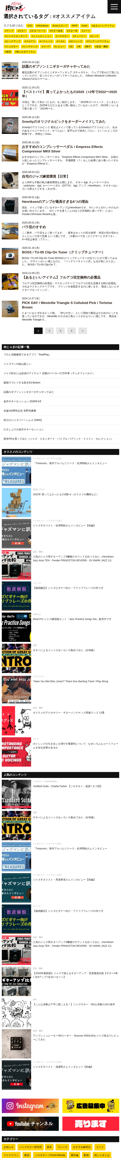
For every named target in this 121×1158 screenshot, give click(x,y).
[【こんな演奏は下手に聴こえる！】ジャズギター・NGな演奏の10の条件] (60, 1012)
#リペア (46, 46)
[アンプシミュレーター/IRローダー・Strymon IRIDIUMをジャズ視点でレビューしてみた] (60, 1043)
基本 (49, 1147)
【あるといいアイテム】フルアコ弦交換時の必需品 (61, 277)
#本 (79, 46)
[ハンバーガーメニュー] (114, 6)
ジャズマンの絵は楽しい (17, 363)
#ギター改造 (56, 31)
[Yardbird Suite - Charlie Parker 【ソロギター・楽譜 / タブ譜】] (60, 794)
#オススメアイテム (74, 16)
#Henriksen (42, 25)
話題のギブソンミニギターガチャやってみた (56, 66)
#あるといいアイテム (103, 25)
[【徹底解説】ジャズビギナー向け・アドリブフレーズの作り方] (60, 596)
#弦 (71, 46)
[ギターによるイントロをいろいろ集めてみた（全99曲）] (60, 658)
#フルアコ (30, 41)
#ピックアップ (12, 41)
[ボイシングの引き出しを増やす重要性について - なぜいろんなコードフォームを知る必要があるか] (60, 752)
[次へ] (82, 331)
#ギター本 (72, 31)
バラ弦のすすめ (34, 227)
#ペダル (61, 41)
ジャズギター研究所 (30, 1147)
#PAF (74, 25)
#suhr (85, 25)
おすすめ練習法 (82, 1147)
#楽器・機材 (101, 46)
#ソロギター (62, 36)
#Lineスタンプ (60, 25)
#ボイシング (75, 41)
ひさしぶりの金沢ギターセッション (24, 429)
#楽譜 (8, 51)
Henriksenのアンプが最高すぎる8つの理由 (55, 202)
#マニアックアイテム (97, 41)
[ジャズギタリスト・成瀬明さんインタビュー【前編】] (60, 1075)
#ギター (22, 31)
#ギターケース (37, 31)
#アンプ (9, 31)
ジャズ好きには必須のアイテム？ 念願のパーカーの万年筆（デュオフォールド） (49, 373)
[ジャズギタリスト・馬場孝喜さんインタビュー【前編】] (60, 887)
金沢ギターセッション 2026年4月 (23, 401)
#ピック (94, 36)
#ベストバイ (45, 41)
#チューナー (79, 36)
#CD (30, 25)
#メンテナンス (30, 46)
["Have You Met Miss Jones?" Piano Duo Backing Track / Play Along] (60, 689)
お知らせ (9, 1147)
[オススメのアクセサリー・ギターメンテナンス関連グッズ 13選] (60, 720)
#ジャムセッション (42, 36)
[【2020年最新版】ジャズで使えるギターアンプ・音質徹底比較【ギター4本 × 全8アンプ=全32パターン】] (60, 981)
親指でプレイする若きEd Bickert (22, 382)
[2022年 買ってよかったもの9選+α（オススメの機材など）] (60, 502)
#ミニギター (11, 46)
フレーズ (62, 1147)
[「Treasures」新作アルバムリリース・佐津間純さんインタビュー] (60, 471)
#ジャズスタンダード (16, 36)
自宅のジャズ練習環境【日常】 (46, 176)
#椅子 (88, 46)
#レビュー (59, 46)
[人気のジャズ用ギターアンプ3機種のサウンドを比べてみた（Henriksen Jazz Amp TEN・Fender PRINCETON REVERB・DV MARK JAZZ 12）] (60, 564)
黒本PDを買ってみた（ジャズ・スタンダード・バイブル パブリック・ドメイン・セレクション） (58, 438)
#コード (86, 31)
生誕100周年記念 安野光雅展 (20, 410)
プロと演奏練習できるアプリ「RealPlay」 (27, 354)
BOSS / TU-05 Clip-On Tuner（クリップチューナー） (63, 252)
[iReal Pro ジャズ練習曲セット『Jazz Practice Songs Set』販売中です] (60, 627)
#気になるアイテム (25, 51)
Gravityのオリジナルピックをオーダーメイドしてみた (63, 121)
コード (100, 1147)
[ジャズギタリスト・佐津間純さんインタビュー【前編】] (60, 533)
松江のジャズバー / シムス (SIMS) (23, 420)
